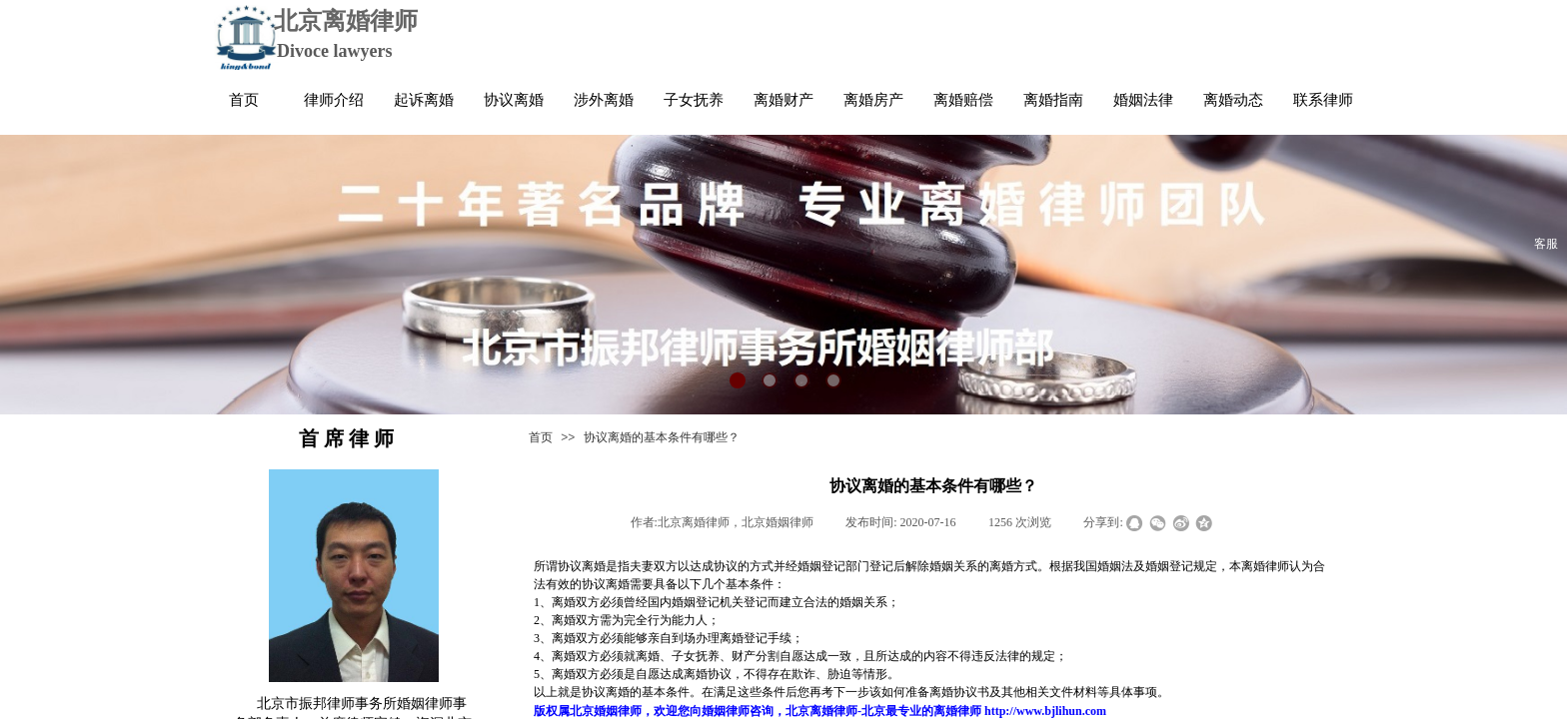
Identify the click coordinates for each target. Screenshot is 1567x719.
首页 (541, 437)
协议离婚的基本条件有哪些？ (662, 437)
